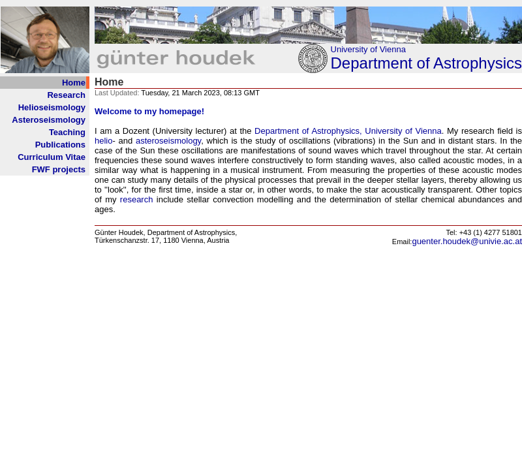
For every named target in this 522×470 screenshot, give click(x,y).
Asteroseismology (48, 120)
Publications (60, 144)
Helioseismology (51, 107)
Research (66, 95)
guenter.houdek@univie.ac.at (467, 241)
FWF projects (58, 169)
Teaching (67, 132)
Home (73, 82)
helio (103, 141)
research (136, 199)
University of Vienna (368, 49)
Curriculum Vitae (51, 157)
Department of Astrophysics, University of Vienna (348, 131)
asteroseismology (168, 141)
